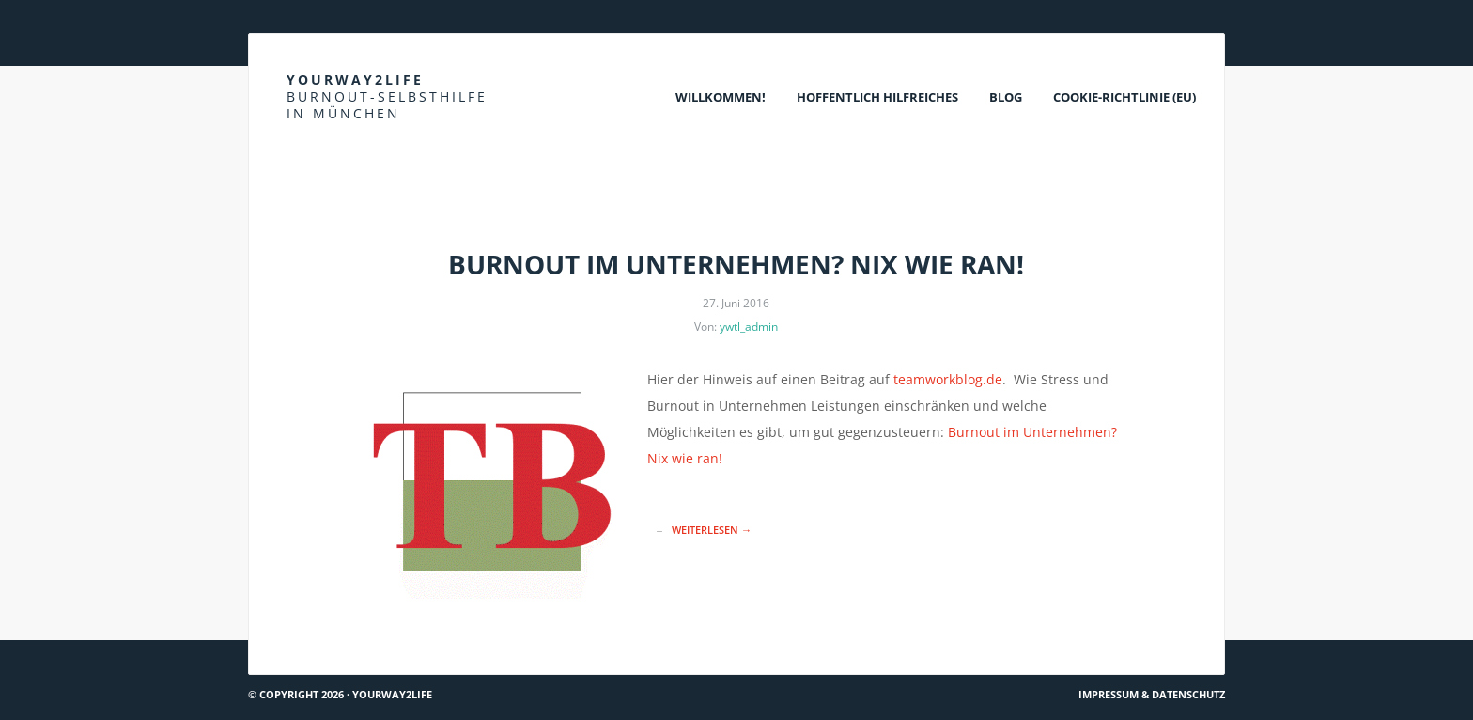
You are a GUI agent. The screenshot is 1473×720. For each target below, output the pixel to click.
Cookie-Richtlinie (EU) (1124, 96)
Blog (1005, 96)
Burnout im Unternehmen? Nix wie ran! (736, 264)
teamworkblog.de (947, 379)
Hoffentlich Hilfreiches (877, 96)
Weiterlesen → (712, 530)
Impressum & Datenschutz (1151, 694)
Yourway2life (387, 96)
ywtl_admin (749, 327)
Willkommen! (720, 96)
